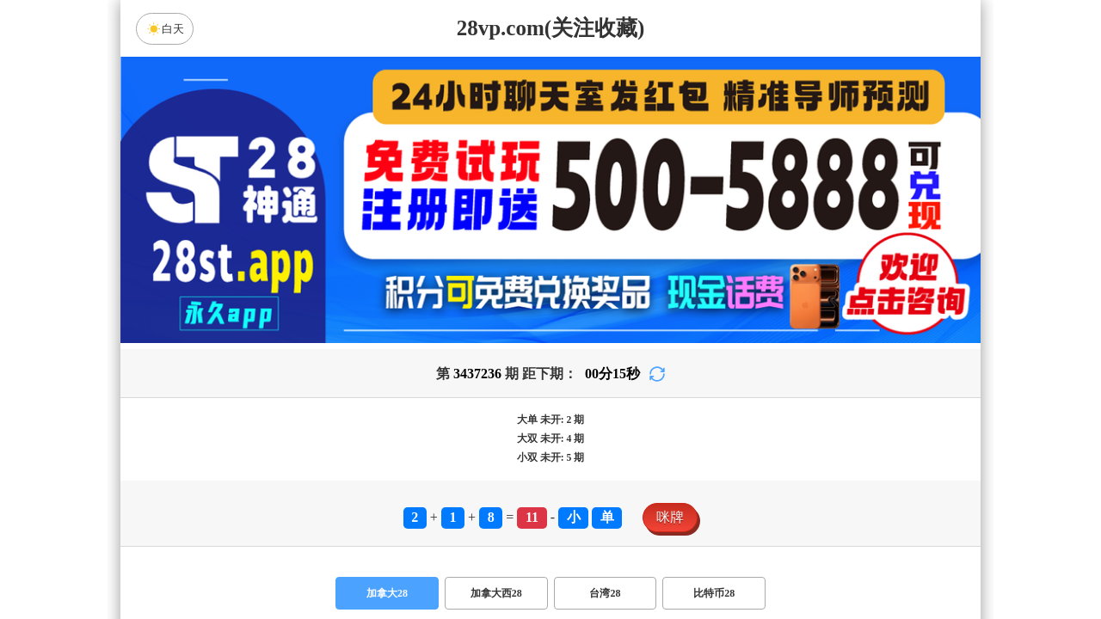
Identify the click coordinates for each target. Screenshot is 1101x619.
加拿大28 (387, 593)
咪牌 (670, 517)
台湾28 (604, 593)
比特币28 (714, 593)
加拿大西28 (496, 593)
